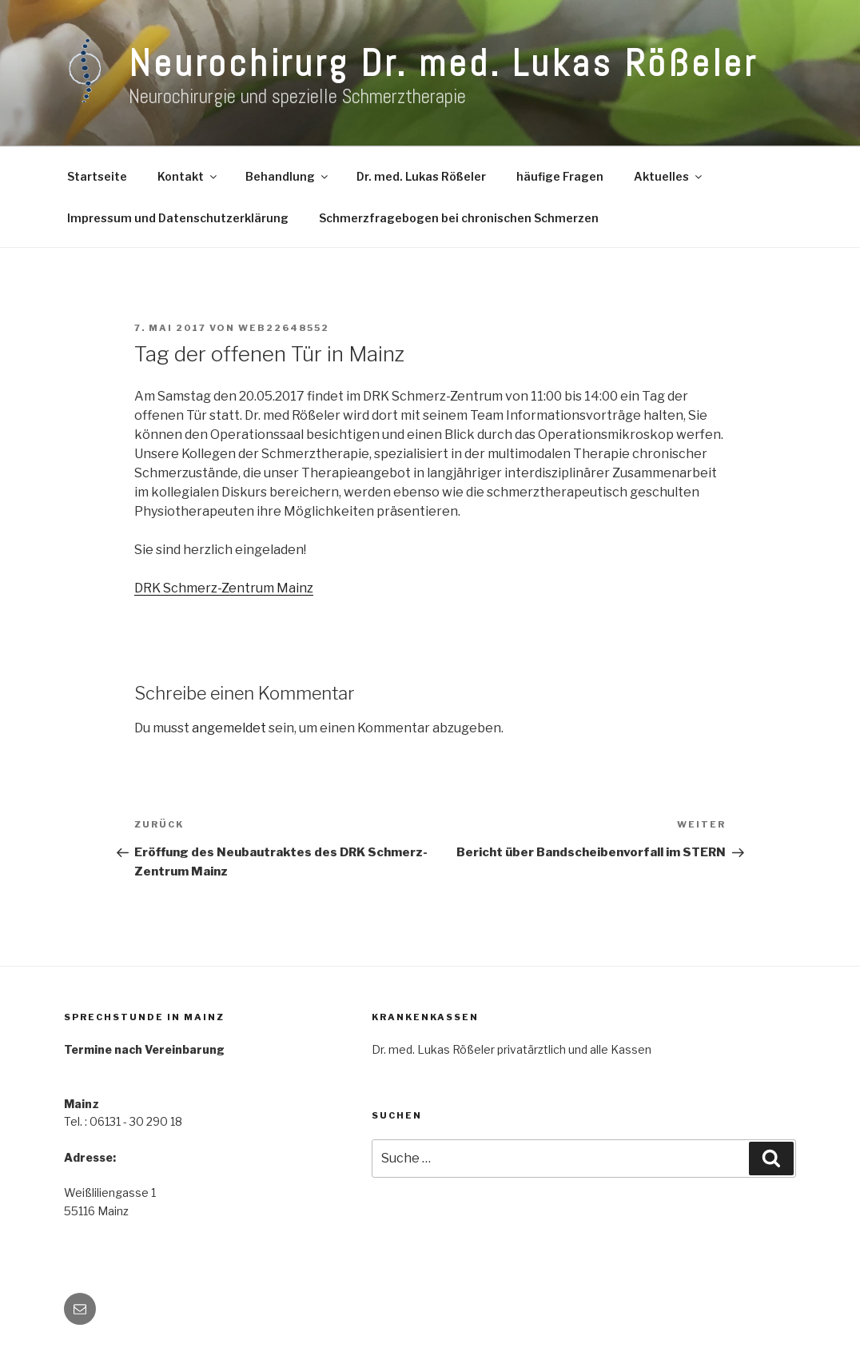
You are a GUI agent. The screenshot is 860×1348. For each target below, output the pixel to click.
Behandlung (287, 176)
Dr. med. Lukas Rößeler (421, 176)
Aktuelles (669, 176)
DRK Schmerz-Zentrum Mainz (223, 588)
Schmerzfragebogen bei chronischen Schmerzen (459, 218)
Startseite (97, 176)
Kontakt (188, 176)
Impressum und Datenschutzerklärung (178, 218)
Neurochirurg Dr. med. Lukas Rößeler (443, 63)
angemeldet (229, 728)
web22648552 (283, 327)
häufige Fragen (559, 176)
